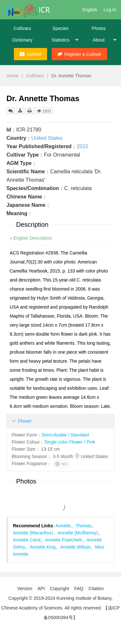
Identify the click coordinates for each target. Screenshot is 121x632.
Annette (63, 525)
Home (12, 75)
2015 (82, 146)
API (41, 588)
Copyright (59, 588)
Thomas (84, 525)
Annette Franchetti (63, 539)
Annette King (42, 547)
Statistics (64, 40)
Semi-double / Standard (65, 434)
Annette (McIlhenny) (78, 532)
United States (46, 138)
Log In (110, 9)
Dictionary (22, 40)
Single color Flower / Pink (69, 442)
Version (24, 588)
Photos (99, 28)
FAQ (78, 588)
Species (61, 28)
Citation (96, 588)
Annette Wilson (75, 547)
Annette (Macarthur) (33, 532)
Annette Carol (27, 539)
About (104, 40)
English (89, 9)
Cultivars (22, 28)
